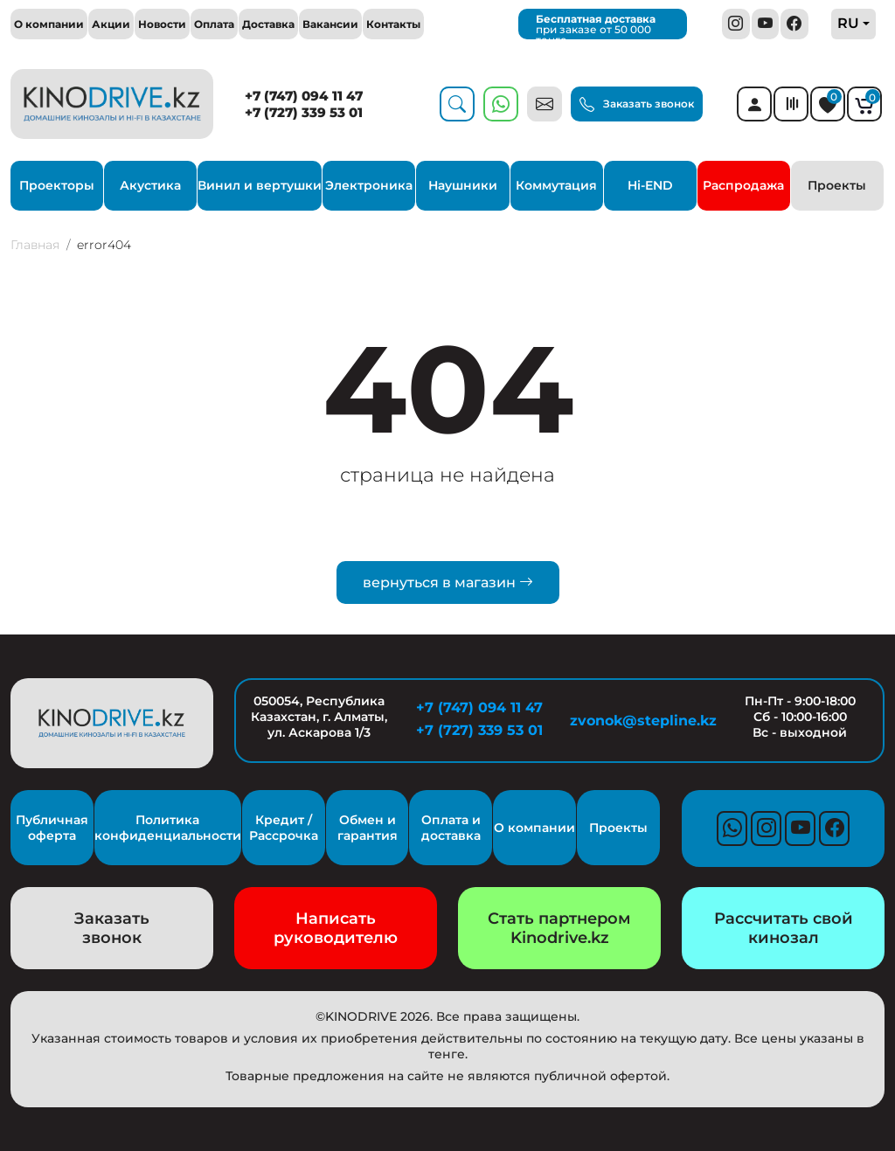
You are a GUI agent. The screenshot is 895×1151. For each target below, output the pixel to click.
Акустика (150, 185)
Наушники (462, 185)
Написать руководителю (336, 928)
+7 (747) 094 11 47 (304, 95)
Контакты (393, 24)
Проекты (837, 185)
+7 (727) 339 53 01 (304, 112)
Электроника (369, 185)
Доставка (268, 24)
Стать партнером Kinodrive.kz (559, 928)
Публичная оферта (52, 827)
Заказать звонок (636, 105)
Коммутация (556, 185)
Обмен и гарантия (367, 827)
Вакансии (330, 24)
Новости (162, 24)
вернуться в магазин (448, 582)
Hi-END (650, 185)
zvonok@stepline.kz (640, 720)
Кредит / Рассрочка (283, 827)
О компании (49, 24)
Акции (111, 24)
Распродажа (743, 185)
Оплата (214, 24)
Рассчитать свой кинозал (783, 928)
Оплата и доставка (451, 827)
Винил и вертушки (260, 185)
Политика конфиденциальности (167, 827)
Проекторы (56, 185)
